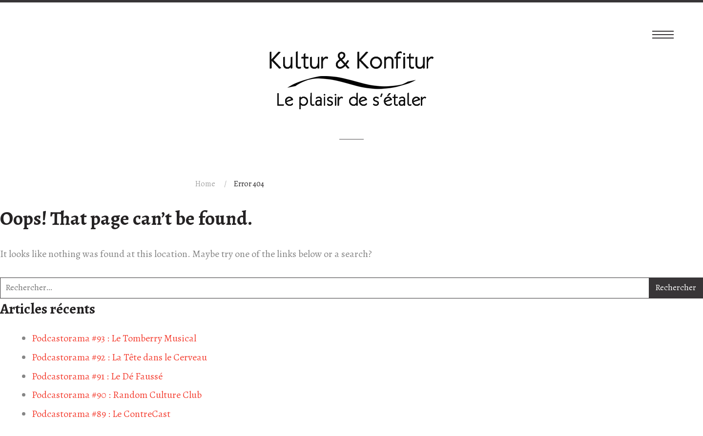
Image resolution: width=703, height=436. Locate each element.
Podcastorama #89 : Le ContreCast (101, 413)
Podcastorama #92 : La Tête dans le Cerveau (119, 357)
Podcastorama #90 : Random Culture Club (117, 394)
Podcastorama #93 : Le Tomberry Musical (114, 338)
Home (205, 183)
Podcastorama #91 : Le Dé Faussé (97, 376)
